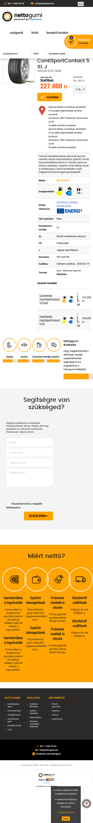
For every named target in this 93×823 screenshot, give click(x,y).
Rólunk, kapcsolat (56, 705)
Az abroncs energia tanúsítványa (67, 203)
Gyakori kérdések (34, 712)
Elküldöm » (38, 516)
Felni (36, 53)
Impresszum (57, 719)
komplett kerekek (57, 32)
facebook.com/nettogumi (48, 753)
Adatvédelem (35, 717)
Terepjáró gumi (13, 715)
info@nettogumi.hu (44, 3)
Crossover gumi (14, 710)
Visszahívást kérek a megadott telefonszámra (24, 505)
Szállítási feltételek (34, 705)
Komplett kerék (57, 53)
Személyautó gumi (13, 705)
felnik (34, 32)
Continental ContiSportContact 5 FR (49, 320)
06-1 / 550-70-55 (16, 3)
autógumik (16, 32)
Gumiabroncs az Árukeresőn (46, 786)
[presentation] (29, 495)
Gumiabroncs (10, 53)
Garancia (56, 710)
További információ (66, 812)
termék (84, 41)
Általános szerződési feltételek (34, 724)
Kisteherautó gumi (13, 720)
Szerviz (55, 715)
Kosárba (50, 97)
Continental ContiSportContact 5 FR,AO (49, 299)
